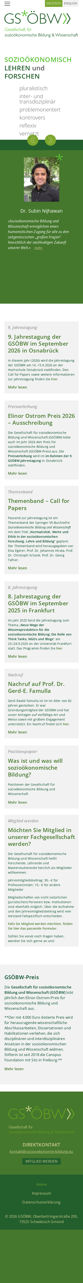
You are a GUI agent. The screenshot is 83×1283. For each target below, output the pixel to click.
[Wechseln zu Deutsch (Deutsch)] (53, 3)
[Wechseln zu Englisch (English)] (70, 3)
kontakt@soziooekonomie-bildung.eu (41, 1151)
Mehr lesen (17, 387)
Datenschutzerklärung (41, 1202)
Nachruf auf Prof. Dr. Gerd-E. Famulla (36, 687)
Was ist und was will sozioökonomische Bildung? (35, 767)
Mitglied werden (41, 1161)
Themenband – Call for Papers (38, 504)
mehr (39, 247)
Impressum (41, 1193)
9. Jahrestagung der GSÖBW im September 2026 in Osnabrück (38, 343)
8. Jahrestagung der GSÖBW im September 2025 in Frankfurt (38, 603)
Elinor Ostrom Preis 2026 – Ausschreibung (41, 419)
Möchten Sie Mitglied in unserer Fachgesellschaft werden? (41, 837)
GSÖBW (24, 1216)
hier (54, 379)
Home (41, 1184)
